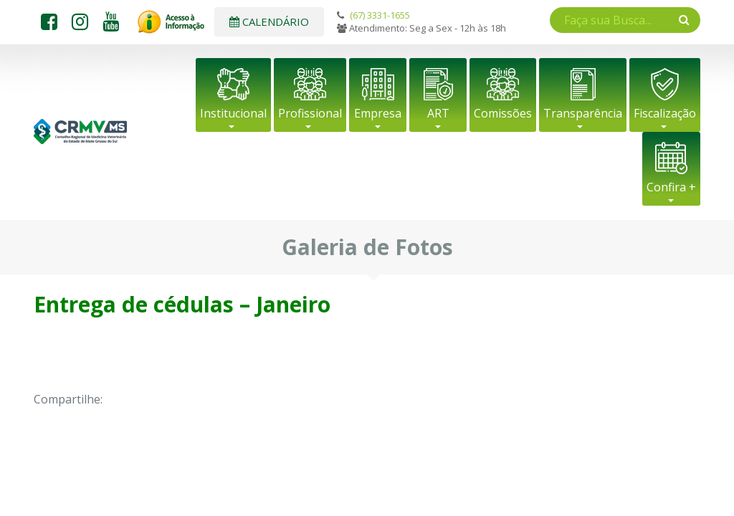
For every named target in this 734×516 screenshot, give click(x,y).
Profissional (310, 113)
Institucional (233, 113)
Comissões (503, 113)
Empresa (377, 113)
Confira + (671, 187)
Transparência (582, 113)
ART (438, 113)
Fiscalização (665, 113)
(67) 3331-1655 (380, 15)
